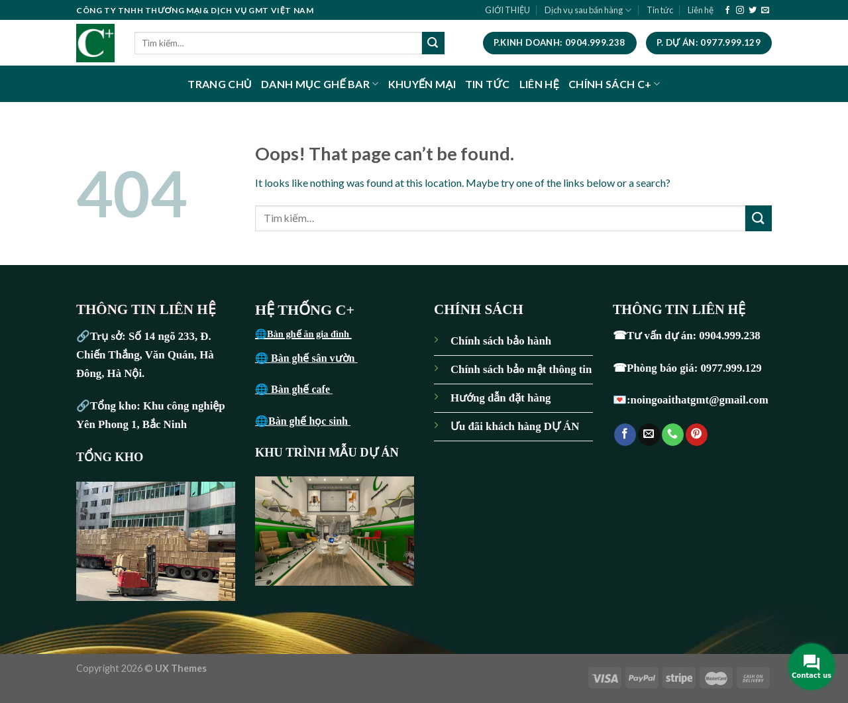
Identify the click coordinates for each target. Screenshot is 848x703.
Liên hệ (701, 10)
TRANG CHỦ (219, 84)
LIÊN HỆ (539, 84)
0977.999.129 (732, 368)
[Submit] (433, 43)
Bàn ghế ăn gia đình (309, 334)
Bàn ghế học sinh (309, 421)
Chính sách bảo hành (500, 341)
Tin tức (660, 10)
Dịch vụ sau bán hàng (588, 10)
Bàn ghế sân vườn (314, 358)
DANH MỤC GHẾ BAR (320, 84)
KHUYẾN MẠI (422, 84)
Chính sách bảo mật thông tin (521, 369)
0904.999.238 (729, 335)
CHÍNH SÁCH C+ (614, 84)
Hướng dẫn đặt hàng (500, 398)
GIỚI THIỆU (507, 10)
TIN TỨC (487, 84)
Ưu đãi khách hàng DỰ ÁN (514, 426)
